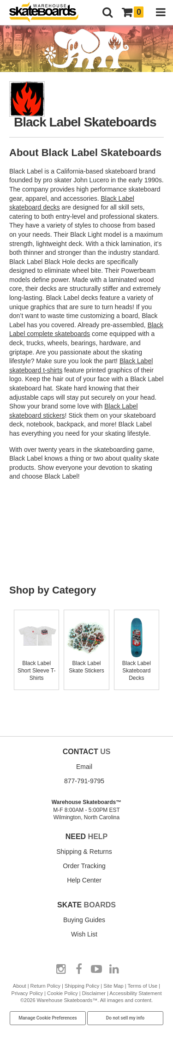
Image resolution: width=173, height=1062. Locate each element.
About (19, 986)
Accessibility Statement (135, 993)
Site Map (113, 986)
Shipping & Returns (84, 851)
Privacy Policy (27, 993)
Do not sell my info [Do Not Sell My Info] (125, 1017)
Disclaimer (94, 993)
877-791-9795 (84, 781)
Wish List (84, 934)
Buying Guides (84, 920)
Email (84, 766)
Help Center (84, 880)
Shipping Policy (82, 986)
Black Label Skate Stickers (86, 663)
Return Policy (45, 986)
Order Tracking (84, 866)
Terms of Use (142, 986)
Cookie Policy (62, 993)
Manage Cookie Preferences (47, 1017)
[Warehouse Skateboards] (48, 12)
